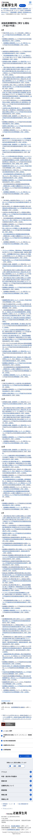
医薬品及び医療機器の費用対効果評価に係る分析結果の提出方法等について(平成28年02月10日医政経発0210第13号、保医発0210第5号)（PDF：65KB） (17, 574)
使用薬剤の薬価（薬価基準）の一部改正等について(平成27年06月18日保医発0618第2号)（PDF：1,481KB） (16, 146)
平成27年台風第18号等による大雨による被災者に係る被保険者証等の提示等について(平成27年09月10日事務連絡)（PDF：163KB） (17, 305)
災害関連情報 (7, 749)
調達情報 (16, 790)
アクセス (16, 772)
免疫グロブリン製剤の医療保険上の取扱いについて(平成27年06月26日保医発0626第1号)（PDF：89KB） (16, 152)
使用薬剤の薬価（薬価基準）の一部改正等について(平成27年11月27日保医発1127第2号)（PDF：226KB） (16, 427)
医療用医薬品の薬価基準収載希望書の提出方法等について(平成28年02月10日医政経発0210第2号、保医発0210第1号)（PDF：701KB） (16, 562)
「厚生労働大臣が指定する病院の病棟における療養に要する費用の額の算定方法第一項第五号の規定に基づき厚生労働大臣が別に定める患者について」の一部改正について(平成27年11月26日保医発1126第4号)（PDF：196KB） (16, 419)
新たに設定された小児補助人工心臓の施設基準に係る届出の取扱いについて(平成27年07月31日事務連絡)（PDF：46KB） (16, 230)
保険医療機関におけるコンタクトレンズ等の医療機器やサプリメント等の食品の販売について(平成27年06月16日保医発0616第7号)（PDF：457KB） (16, 140)
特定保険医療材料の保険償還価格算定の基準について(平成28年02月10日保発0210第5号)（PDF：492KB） (16, 545)
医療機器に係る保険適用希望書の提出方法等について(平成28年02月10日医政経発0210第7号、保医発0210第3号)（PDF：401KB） (16, 568)
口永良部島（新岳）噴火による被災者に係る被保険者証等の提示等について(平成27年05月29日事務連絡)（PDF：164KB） (16, 86)
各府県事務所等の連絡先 (18, 707)
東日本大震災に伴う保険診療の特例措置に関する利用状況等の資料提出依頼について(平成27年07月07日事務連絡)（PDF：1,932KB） (17, 208)
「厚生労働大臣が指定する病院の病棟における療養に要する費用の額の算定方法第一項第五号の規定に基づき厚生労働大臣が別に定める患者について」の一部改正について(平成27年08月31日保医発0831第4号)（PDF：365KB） (16, 281)
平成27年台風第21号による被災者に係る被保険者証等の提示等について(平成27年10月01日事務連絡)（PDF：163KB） (17, 385)
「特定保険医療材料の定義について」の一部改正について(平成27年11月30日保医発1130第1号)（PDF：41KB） (17, 432)
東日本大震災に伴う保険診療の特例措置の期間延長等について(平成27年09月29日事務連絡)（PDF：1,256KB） (16, 319)
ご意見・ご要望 (17, 766)
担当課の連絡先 (15, 826)
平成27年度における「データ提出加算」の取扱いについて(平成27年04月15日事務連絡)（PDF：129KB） (16, 34)
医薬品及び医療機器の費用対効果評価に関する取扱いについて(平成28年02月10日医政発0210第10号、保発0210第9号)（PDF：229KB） (16, 557)
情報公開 (16, 795)
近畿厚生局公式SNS (9, 745)
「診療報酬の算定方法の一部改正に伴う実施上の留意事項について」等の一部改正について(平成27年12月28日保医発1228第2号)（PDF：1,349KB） (16, 471)
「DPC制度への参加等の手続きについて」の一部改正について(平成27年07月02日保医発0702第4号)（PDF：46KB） (16, 202)
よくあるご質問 (7, 731)
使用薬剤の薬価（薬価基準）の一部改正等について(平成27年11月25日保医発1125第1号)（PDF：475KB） (16, 403)
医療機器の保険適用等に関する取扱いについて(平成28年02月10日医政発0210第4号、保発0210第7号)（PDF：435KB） (16, 551)
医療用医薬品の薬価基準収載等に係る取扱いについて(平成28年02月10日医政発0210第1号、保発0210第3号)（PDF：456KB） (17, 539)
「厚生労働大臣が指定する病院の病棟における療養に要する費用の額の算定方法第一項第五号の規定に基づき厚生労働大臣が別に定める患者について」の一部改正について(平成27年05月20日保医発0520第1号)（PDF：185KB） (16, 71)
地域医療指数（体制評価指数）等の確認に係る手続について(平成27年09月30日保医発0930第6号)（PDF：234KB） (16, 325)
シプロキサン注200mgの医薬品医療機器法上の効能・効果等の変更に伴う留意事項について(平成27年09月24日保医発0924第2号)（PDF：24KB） (16, 331)
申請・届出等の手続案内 (16, 776)
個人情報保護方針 (23, 804)
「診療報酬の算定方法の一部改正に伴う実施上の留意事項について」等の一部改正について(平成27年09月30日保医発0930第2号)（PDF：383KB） (16, 358)
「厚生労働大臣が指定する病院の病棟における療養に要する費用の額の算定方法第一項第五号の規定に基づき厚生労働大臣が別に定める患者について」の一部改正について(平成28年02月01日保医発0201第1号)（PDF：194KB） (16, 519)
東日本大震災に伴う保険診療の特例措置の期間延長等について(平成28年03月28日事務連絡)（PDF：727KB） (17, 667)
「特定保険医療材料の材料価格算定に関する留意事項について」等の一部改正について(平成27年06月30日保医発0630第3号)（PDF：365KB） (17, 175)
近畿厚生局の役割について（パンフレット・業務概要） (17, 735)
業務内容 (16, 781)
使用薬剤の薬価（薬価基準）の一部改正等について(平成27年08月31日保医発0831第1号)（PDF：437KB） (16, 265)
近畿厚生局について (16, 785)
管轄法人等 (16, 799)
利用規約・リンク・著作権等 (9, 804)
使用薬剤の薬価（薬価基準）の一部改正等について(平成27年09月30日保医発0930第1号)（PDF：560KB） (16, 352)
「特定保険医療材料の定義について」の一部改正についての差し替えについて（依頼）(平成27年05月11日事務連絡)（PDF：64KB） (17, 57)
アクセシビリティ (7, 808)
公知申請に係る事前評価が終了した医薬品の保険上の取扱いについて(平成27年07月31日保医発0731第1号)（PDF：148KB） (16, 214)
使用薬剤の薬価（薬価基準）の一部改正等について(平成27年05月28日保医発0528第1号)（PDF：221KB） (16, 117)
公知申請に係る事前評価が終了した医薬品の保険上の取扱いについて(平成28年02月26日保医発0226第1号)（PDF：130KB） (16, 580)
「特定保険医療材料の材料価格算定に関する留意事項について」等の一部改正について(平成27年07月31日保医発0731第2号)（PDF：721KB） (17, 220)
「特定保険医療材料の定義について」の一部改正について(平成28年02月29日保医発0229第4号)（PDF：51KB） (17, 602)
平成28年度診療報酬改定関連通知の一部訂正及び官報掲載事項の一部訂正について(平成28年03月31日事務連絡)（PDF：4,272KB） (17, 677)
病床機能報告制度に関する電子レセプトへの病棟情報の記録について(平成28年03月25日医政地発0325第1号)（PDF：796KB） (16, 620)
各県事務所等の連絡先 (13, 829)
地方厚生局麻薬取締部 (9, 740)
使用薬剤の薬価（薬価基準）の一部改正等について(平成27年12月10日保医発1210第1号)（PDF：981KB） (16, 451)
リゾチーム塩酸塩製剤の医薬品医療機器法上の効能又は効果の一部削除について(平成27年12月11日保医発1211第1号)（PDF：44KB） (17, 457)
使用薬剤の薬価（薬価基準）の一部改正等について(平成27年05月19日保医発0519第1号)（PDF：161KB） (16, 63)
